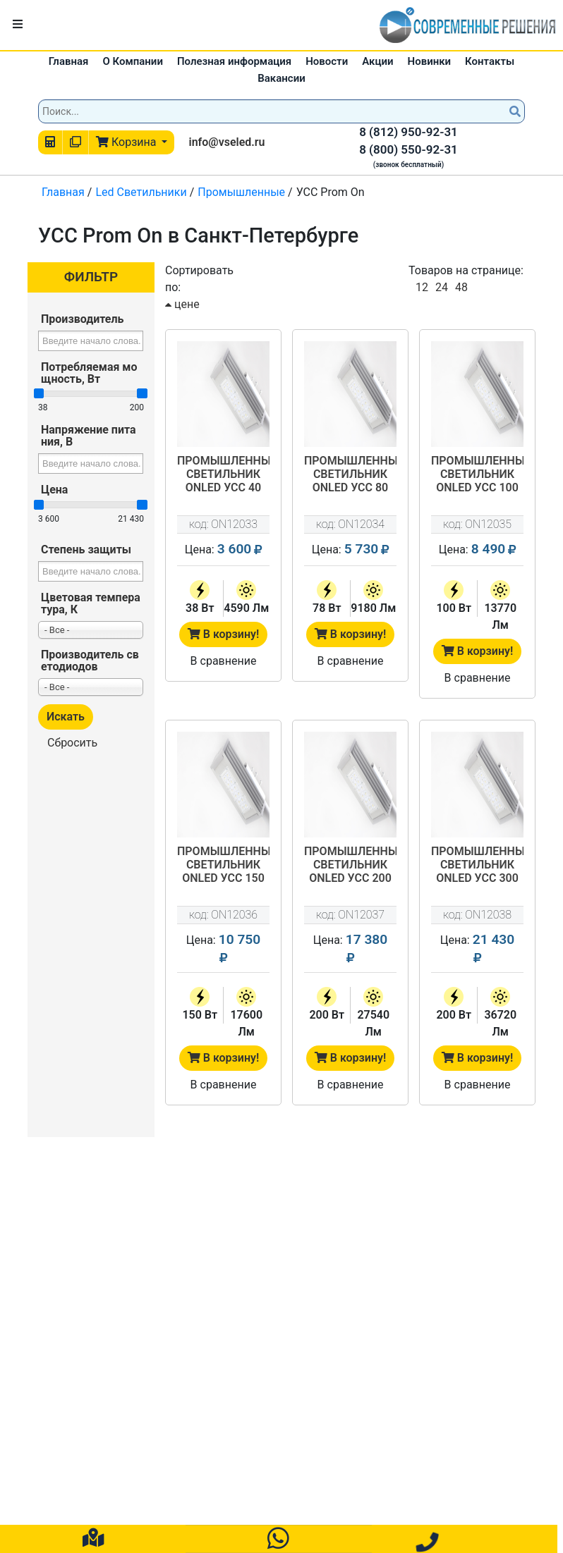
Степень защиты (86, 549)
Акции (377, 61)
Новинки (430, 61)
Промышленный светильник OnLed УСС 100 (477, 474)
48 (461, 287)
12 (422, 287)
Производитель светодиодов (90, 660)
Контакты (489, 61)
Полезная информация (234, 61)
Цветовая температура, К (90, 603)
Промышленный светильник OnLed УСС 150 (223, 865)
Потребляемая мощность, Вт (89, 373)
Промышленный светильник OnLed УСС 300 (477, 865)
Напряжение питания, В (88, 435)
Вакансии (281, 78)
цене (182, 304)
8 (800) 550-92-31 (408, 149)
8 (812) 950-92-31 (408, 132)
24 (441, 287)
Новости (326, 61)
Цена (54, 489)
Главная (69, 61)
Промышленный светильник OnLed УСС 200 (350, 865)
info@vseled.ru (226, 142)
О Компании (132, 61)
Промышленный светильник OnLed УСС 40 (223, 474)
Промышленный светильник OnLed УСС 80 (350, 474)
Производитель (82, 319)
